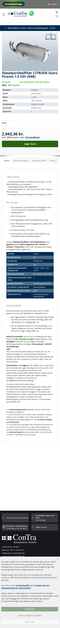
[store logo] (17, 14)
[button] (53, 4)
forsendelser (33, 137)
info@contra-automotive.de (13, 553)
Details (7, 160)
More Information (20, 160)
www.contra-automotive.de (13, 556)
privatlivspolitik (23, 585)
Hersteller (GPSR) (39, 160)
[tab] (7, 160)
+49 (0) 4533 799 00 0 (10, 547)
